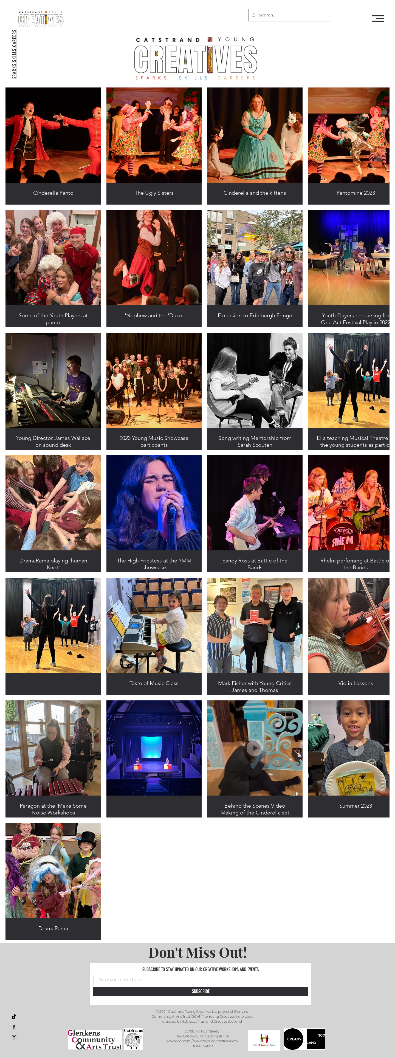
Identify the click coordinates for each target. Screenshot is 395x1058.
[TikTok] (14, 1017)
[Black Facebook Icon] (14, 1027)
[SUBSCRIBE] (200, 991)
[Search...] (289, 15)
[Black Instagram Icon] (14, 1037)
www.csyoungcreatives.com (215, 1041)
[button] (378, 18)
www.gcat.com (179, 1041)
